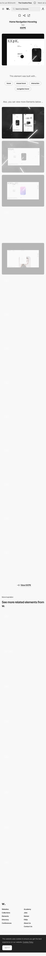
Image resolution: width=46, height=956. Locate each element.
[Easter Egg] (23, 191)
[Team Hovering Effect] (23, 628)
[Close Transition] (23, 395)
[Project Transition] (23, 429)
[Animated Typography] (23, 698)
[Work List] (23, 259)
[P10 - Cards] (23, 839)
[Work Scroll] (23, 361)
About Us (27, 923)
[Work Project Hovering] (23, 293)
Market (26, 916)
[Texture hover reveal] (23, 769)
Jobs (25, 913)
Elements (5, 916)
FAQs (26, 920)
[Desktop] (23, 157)
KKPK (23, 28)
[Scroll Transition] (23, 327)
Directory (5, 920)
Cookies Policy (28, 942)
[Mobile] (23, 123)
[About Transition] (23, 463)
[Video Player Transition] (23, 531)
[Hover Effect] (23, 734)
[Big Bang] (23, 497)
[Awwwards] (8, 9)
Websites (5, 909)
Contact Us (28, 926)
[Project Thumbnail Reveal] (23, 874)
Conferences (6, 923)
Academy (27, 909)
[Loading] (23, 225)
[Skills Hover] (23, 565)
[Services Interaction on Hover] (23, 804)
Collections (6, 913)
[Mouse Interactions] (23, 663)
